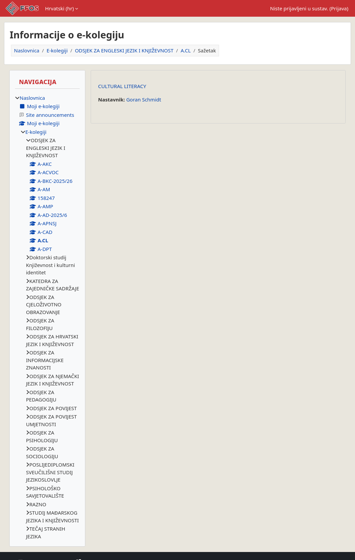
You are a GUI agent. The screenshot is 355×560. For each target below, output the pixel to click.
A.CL (186, 50)
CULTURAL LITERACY (122, 86)
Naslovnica (26, 50)
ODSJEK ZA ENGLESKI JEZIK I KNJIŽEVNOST (124, 50)
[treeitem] (47, 317)
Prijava (339, 8)
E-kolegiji (57, 50)
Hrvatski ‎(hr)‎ (59, 8)
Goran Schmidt (143, 99)
